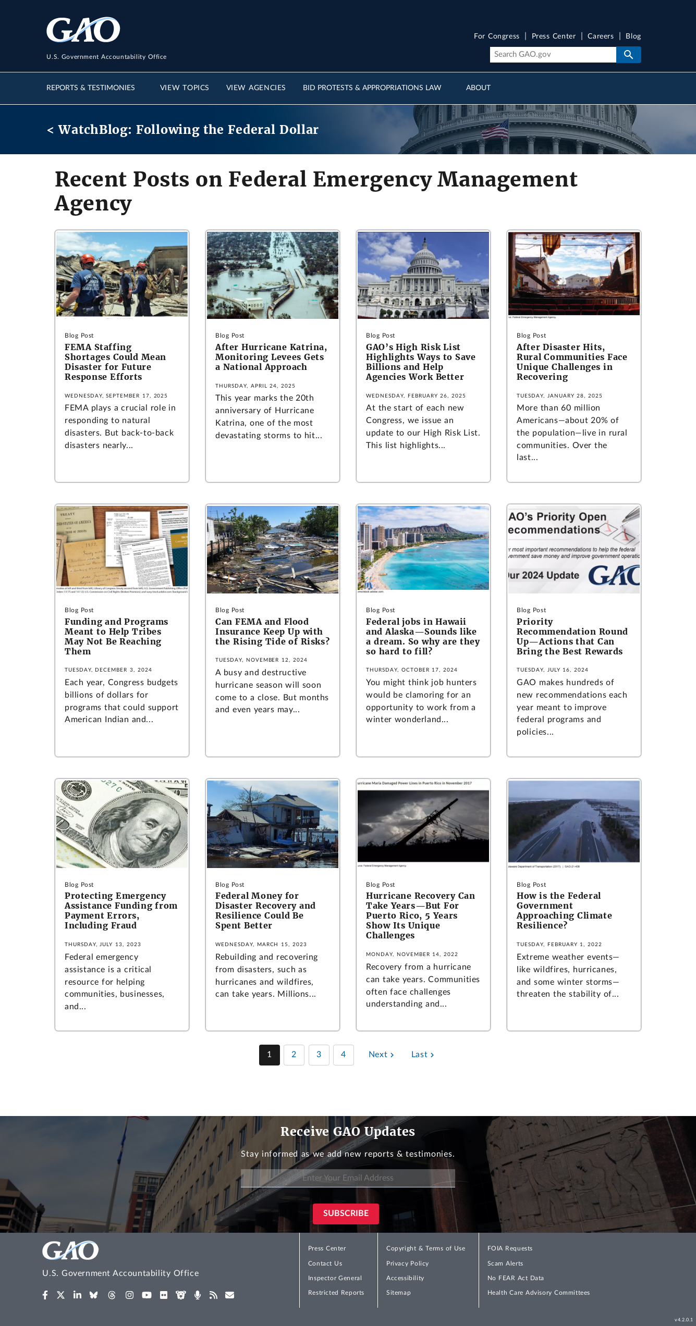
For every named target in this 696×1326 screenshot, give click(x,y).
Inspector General (335, 1278)
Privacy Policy (407, 1263)
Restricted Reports (336, 1293)
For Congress (497, 36)
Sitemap (398, 1293)
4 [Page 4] (343, 1054)
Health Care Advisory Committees (538, 1293)
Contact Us (325, 1263)
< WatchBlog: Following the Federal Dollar (182, 129)
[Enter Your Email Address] (348, 1178)
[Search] (553, 54)
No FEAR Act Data (515, 1278)
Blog (633, 36)
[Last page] (424, 1055)
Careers (601, 36)
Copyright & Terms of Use (426, 1248)
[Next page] (383, 1055)
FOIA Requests (510, 1248)
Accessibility (405, 1278)
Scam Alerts (505, 1263)
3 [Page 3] (319, 1054)
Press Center (554, 36)
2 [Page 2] (294, 1054)
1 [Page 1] (269, 1054)
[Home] (141, 1261)
